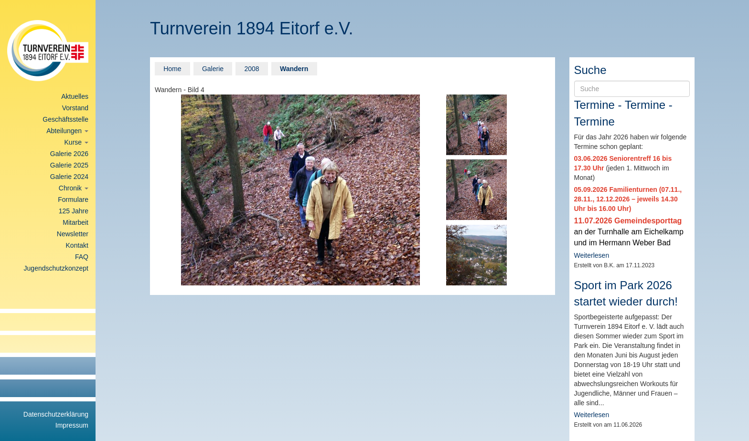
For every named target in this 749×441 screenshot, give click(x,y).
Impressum (71, 425)
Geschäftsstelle (65, 119)
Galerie (213, 69)
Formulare (73, 199)
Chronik (73, 188)
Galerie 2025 (69, 165)
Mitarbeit (75, 222)
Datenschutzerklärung (55, 414)
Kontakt (77, 245)
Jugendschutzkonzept (56, 268)
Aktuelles (74, 96)
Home (172, 69)
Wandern (294, 69)
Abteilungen (67, 131)
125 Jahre (73, 211)
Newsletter (72, 234)
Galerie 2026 (69, 154)
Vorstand (75, 108)
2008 (251, 69)
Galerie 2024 (69, 176)
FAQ (81, 257)
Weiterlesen (592, 255)
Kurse (76, 142)
